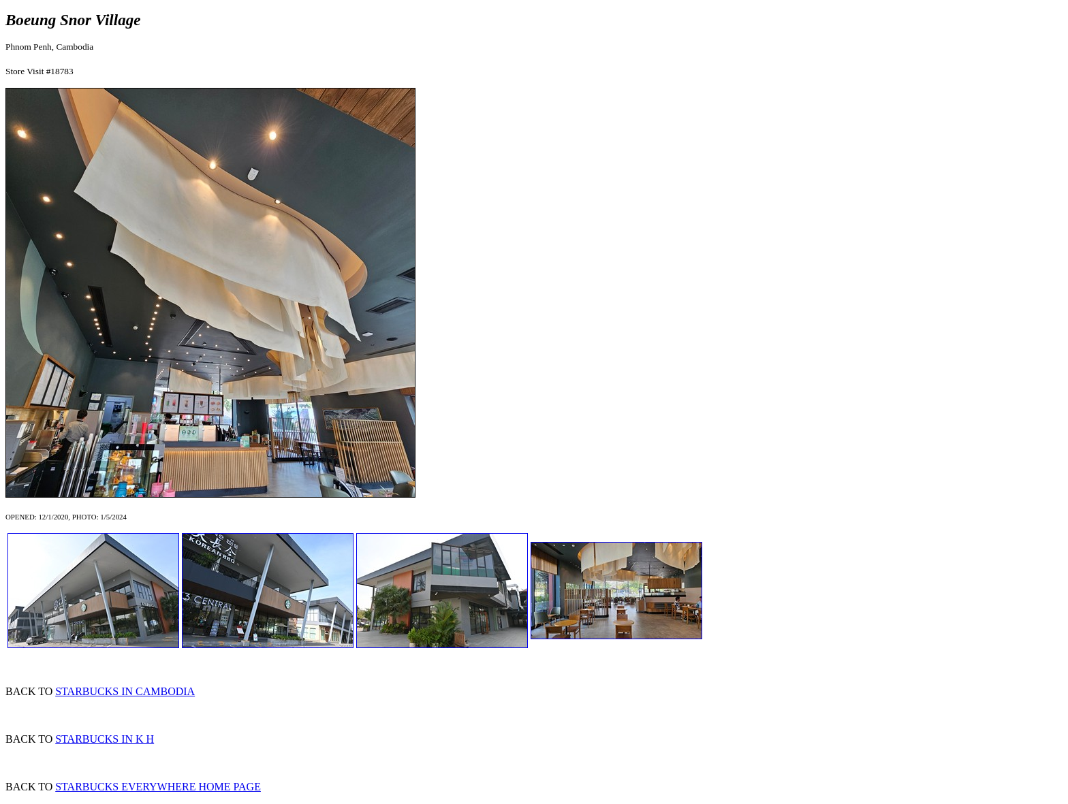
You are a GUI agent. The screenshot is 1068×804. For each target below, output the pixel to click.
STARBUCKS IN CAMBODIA (125, 691)
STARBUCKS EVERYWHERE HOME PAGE (158, 786)
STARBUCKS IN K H (104, 739)
